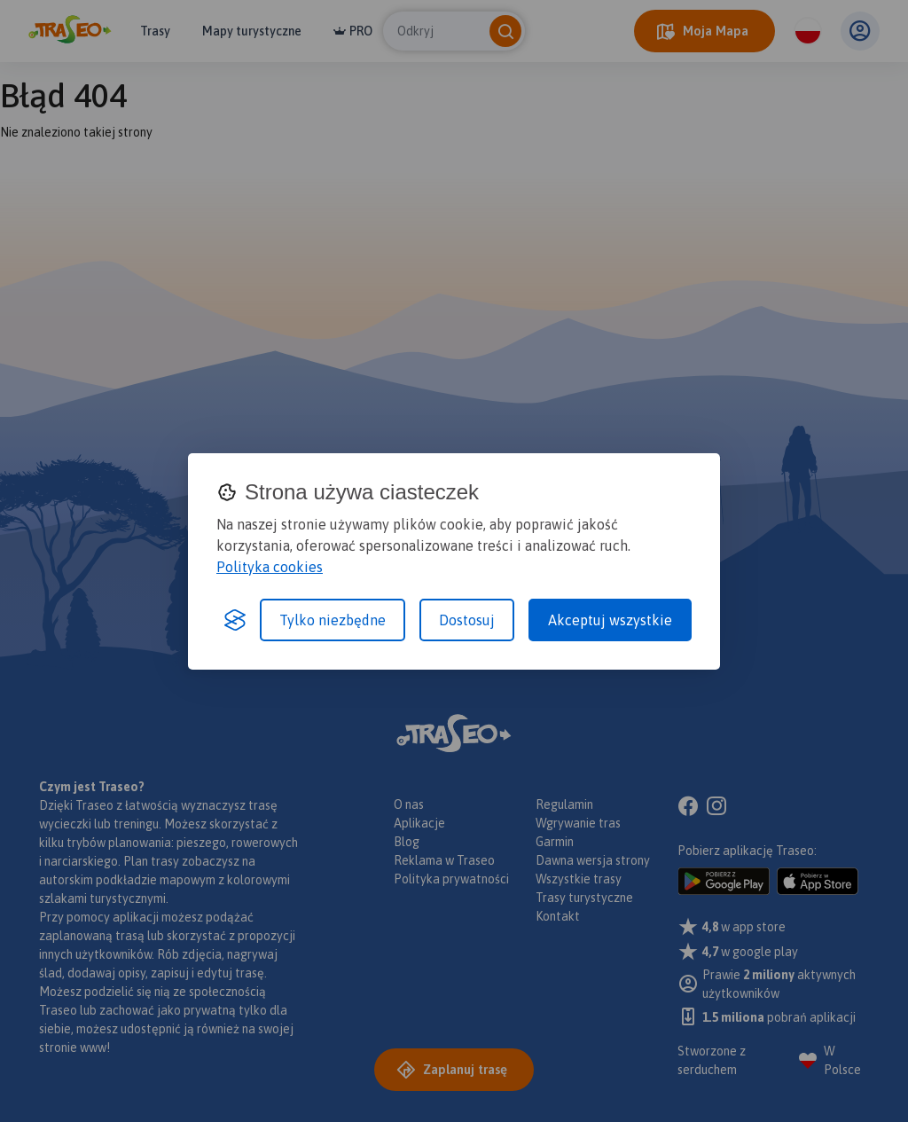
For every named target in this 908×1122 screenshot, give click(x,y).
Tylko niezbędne (332, 620)
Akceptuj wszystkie (610, 620)
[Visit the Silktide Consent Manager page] (235, 620)
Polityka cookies (269, 567)
